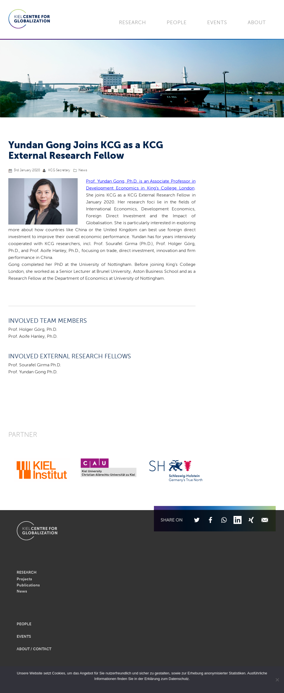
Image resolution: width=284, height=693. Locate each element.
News (82, 170)
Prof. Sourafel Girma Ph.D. (34, 365)
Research (132, 22)
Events (217, 22)
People (177, 22)
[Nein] (277, 679)
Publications (28, 585)
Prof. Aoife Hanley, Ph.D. (32, 336)
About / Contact (34, 649)
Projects (24, 579)
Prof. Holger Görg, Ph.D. (32, 329)
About (257, 22)
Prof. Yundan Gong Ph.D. (32, 372)
